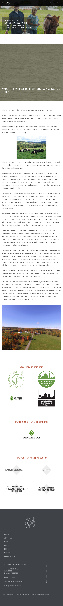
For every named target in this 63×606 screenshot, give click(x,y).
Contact (7, 545)
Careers (7, 552)
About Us (8, 538)
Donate (7, 549)
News (6, 541)
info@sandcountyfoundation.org (14, 581)
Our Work (8, 534)
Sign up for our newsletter (13, 586)
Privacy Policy (10, 556)
